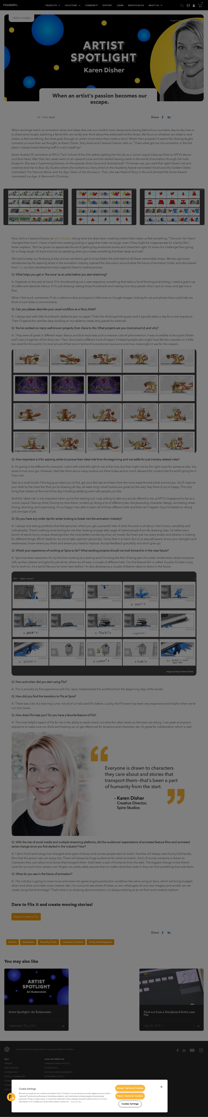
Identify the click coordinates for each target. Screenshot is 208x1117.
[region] (90, 1096)
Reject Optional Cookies (130, 1096)
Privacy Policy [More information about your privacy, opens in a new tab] (76, 1102)
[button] (11, 1097)
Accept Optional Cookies (130, 1088)
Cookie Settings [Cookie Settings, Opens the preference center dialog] (130, 1104)
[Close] (161, 1087)
